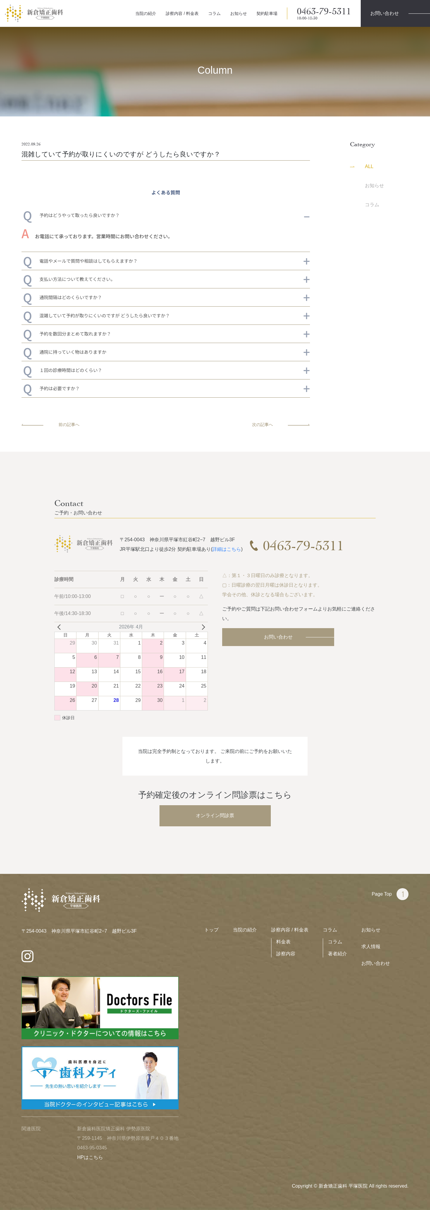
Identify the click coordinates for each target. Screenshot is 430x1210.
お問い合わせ (278, 636)
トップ (211, 929)
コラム (214, 13)
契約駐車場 (267, 13)
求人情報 (370, 946)
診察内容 (285, 953)
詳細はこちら (226, 549)
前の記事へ (50, 424)
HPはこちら (90, 1157)
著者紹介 (337, 953)
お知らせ (238, 13)
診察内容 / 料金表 (182, 13)
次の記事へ (281, 424)
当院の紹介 (145, 13)
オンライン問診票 (215, 815)
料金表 (283, 941)
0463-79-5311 (324, 13)
